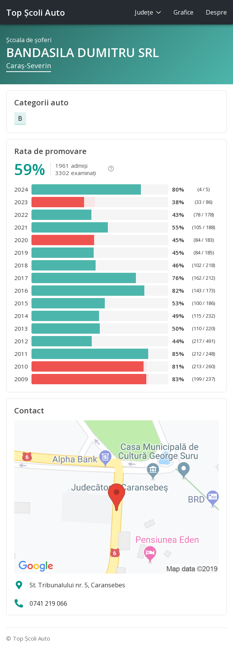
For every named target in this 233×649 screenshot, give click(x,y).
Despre (216, 12)
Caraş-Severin (28, 65)
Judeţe (148, 12)
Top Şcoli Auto (35, 12)
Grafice (183, 12)
